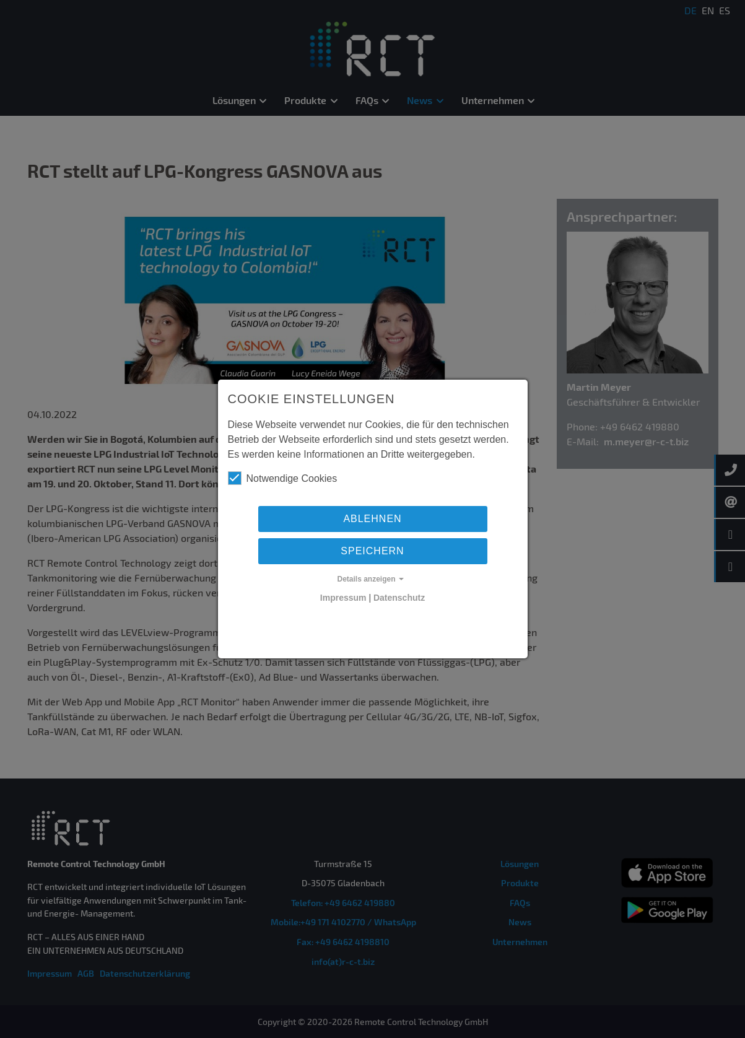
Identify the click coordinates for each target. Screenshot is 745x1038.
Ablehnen (372, 518)
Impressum (343, 598)
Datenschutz (399, 598)
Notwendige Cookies (283, 478)
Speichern (372, 551)
